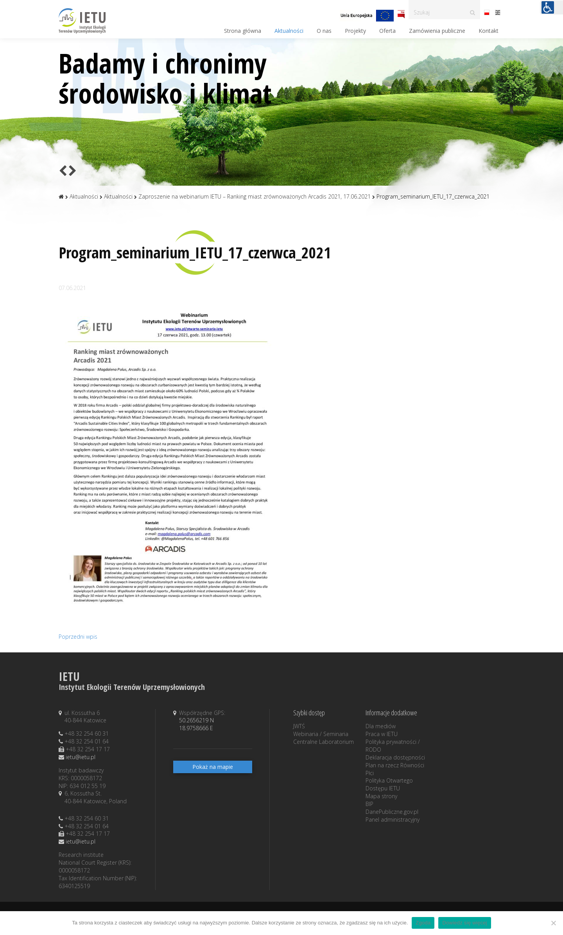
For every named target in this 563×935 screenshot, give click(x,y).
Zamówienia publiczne (437, 30)
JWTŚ (299, 726)
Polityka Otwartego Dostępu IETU (389, 784)
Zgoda (423, 923)
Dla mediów (381, 726)
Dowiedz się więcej (464, 923)
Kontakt (488, 30)
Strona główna (242, 30)
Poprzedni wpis (78, 636)
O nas (324, 30)
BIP (369, 804)
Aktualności (288, 30)
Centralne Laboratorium (323, 741)
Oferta (387, 30)
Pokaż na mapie (212, 766)
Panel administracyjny (393, 819)
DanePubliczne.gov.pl (392, 811)
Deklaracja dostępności (395, 757)
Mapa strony (381, 796)
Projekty (355, 30)
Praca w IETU (382, 734)
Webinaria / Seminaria (320, 734)
